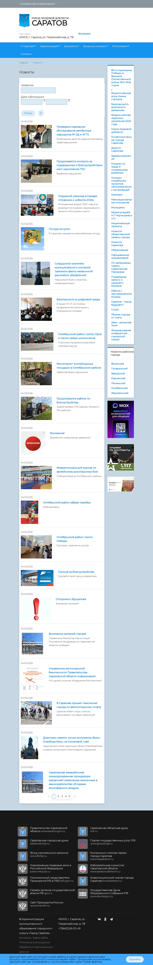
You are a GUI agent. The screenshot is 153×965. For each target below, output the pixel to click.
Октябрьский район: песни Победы (75, 539)
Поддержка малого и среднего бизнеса (118, 281)
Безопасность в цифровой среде (78, 299)
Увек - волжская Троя (121, 324)
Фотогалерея (119, 46)
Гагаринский (119, 368)
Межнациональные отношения (121, 201)
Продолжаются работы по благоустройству (73, 400)
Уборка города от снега (120, 316)
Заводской (118, 373)
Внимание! (57, 433)
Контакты (26, 54)
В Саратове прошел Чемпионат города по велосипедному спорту (79, 705)
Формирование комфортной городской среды (121, 335)
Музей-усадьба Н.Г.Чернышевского (121, 215)
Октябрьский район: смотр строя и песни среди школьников (80, 336)
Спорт (115, 309)
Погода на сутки (59, 229)
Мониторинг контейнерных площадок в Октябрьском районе (79, 365)
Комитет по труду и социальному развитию (119, 168)
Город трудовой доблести (121, 131)
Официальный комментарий (120, 257)
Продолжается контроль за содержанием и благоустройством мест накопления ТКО (79, 165)
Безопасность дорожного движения (119, 107)
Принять (135, 959)
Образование (119, 250)
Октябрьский (119, 388)
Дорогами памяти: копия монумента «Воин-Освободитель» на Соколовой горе (72, 739)
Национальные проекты (120, 225)
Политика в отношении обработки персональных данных (36, 947)
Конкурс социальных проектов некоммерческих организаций (121, 183)
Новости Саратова (117, 244)
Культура (116, 194)
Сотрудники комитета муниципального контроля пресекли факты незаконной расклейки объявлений (74, 269)
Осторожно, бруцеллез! (71, 599)
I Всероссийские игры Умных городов (121, 95)
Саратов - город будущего (121, 303)
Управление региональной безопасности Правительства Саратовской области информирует (72, 672)
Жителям (84, 33)
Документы (70, 46)
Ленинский (118, 383)
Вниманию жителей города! (67, 633)
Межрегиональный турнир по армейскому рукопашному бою (77, 469)
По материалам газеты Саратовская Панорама (121, 267)
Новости (38, 62)
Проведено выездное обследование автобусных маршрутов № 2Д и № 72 (74, 130)
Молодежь (118, 207)
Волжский (117, 363)
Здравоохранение (121, 157)
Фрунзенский (119, 393)
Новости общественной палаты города (120, 234)
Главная (23, 62)
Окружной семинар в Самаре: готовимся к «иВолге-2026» (77, 198)
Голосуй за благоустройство (76, 571)
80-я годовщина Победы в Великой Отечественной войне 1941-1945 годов (121, 78)
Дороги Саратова (117, 149)
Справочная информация (37, 3)
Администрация (49, 46)
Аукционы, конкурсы (94, 46)
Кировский (118, 378)
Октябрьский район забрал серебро (67, 502)
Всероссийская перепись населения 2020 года (121, 120)
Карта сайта (40, 937)
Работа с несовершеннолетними (121, 293)
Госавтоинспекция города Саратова (121, 139)
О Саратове (27, 46)
